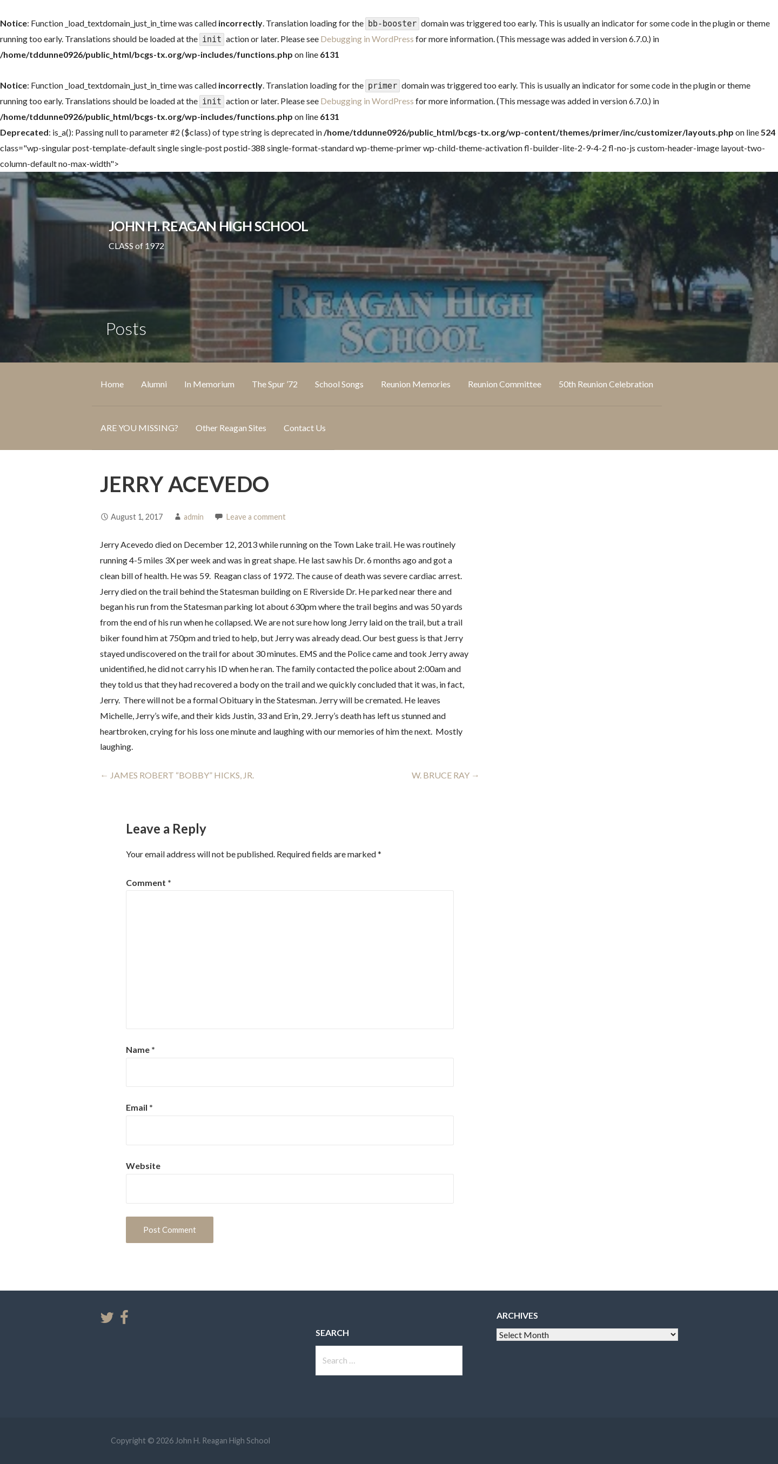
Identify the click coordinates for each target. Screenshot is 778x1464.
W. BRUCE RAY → (446, 775)
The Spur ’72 (275, 384)
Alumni (154, 384)
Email (139, 1107)
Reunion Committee (504, 384)
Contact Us (305, 427)
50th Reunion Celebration (606, 384)
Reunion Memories (416, 384)
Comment (148, 882)
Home (112, 384)
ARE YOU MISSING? (139, 427)
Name (140, 1049)
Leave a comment (256, 516)
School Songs (339, 384)
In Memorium (209, 384)
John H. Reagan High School (208, 226)
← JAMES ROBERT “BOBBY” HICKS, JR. (177, 775)
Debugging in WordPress (367, 38)
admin (194, 516)
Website (143, 1165)
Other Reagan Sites (231, 427)
